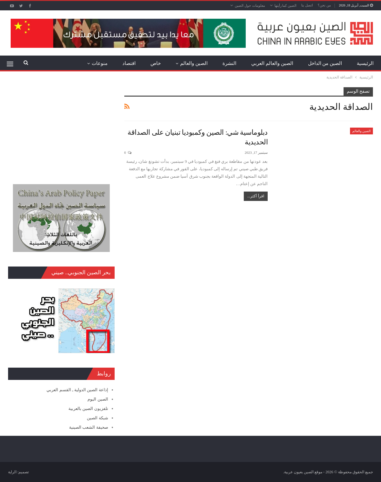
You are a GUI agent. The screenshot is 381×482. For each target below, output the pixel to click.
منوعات (100, 63)
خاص (155, 63)
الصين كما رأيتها (285, 5)
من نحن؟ (324, 5)
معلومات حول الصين (250, 5)
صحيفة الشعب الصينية (88, 427)
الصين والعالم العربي (272, 63)
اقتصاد (129, 63)
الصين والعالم (194, 63)
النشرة (229, 63)
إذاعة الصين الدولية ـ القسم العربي (77, 389)
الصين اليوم (98, 399)
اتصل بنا (307, 5)
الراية (12, 472)
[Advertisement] (61, 127)
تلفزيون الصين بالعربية (88, 408)
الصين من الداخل (325, 63)
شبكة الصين (97, 417)
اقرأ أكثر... (255, 196)
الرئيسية (365, 63)
